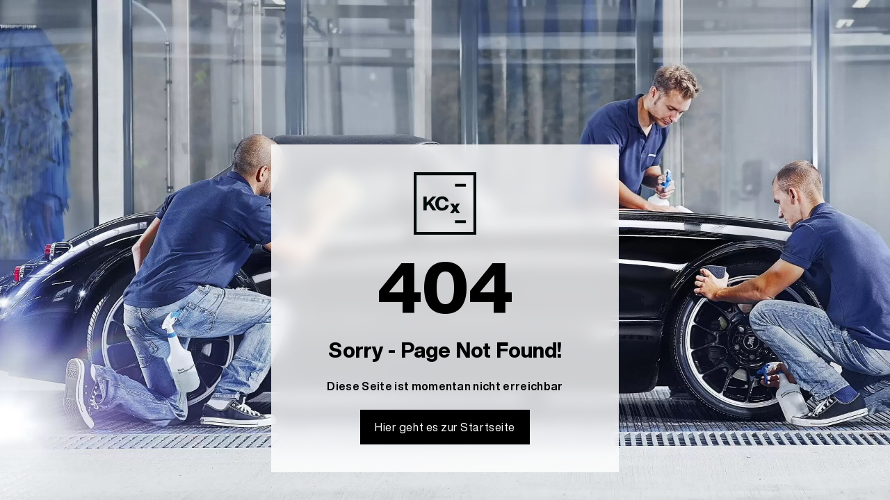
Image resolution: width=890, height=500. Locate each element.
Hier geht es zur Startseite (445, 427)
